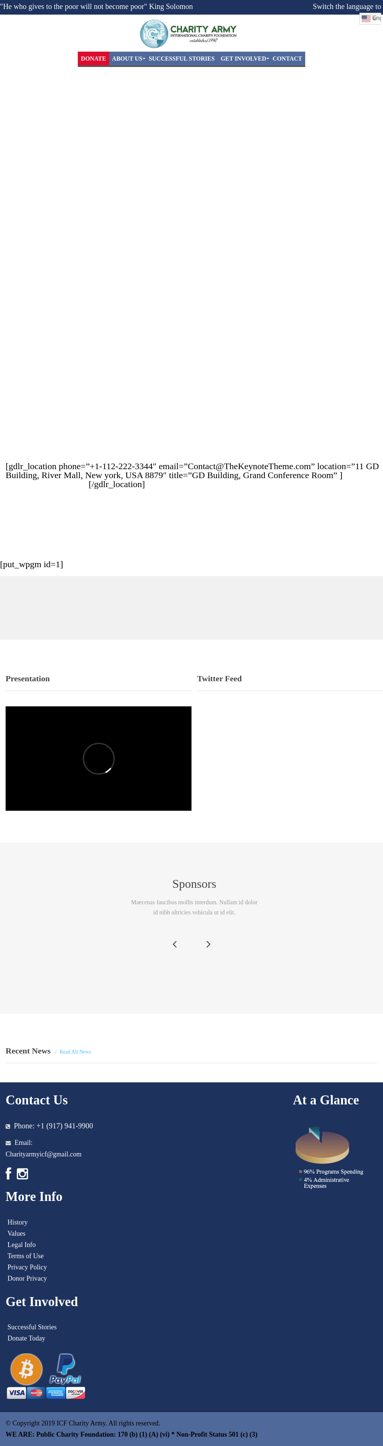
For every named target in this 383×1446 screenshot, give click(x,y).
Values (16, 1233)
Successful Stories (182, 58)
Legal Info (21, 1244)
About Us (127, 58)
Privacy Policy (27, 1267)
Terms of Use (25, 1256)
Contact (287, 58)
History (17, 1222)
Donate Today (26, 1338)
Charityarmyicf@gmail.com (44, 1154)
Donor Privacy (27, 1278)
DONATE (93, 58)
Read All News (75, 1052)
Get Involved (243, 58)
